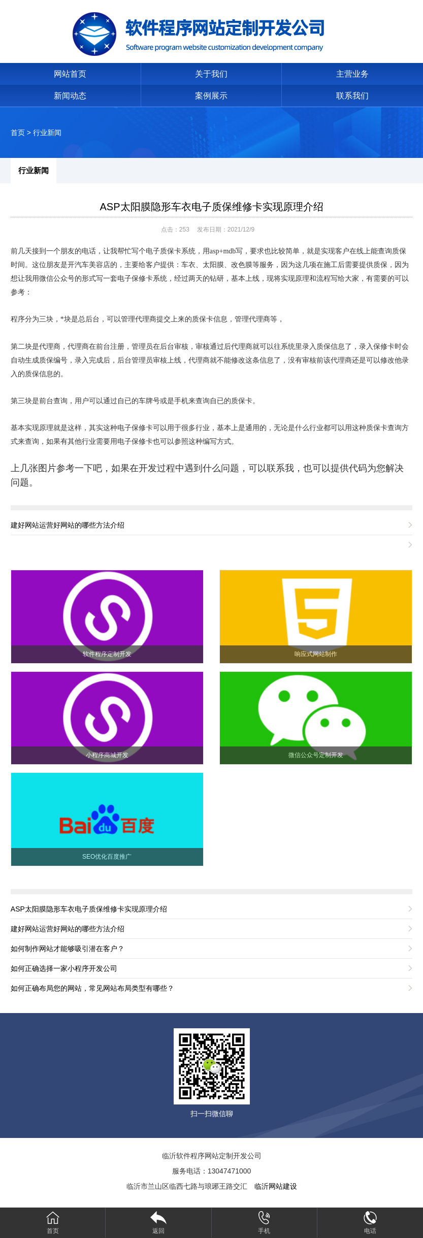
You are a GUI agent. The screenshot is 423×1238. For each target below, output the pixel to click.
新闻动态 (70, 95)
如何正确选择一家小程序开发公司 (64, 968)
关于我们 (211, 74)
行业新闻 (47, 132)
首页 (18, 132)
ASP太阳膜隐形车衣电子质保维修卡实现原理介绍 (211, 206)
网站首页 (70, 74)
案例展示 (211, 95)
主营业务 (352, 74)
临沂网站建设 (275, 1186)
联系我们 (352, 95)
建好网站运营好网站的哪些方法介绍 (67, 525)
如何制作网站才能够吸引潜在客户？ (67, 948)
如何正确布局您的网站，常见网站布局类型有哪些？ (92, 988)
